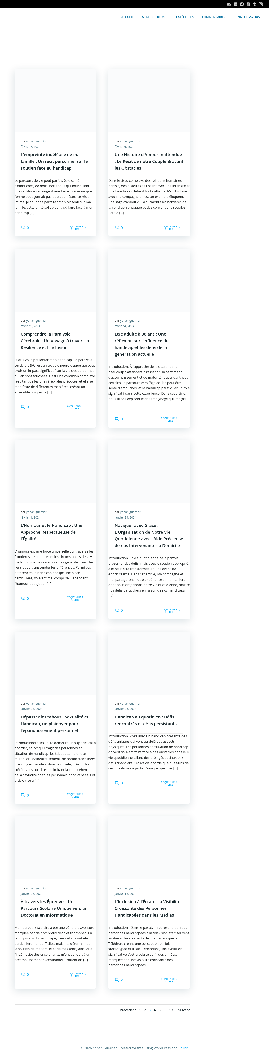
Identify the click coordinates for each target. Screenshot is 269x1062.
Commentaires (213, 17)
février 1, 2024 (30, 518)
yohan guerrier (36, 141)
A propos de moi (154, 17)
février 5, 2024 (30, 326)
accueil (127, 17)
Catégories (185, 17)
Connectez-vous (246, 17)
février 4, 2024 (124, 326)
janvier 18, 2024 (125, 894)
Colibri (183, 1048)
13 (171, 1010)
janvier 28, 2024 (31, 709)
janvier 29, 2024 (125, 518)
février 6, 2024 (124, 147)
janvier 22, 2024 (31, 894)
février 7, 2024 (30, 147)
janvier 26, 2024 (125, 709)
